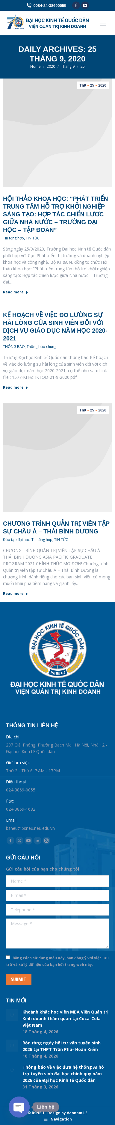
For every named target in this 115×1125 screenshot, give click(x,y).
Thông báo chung (41, 346)
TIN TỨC (33, 238)
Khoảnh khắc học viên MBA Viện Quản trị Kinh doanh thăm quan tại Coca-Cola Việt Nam (65, 1018)
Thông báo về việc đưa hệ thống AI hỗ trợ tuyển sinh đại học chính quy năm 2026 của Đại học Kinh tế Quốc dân (63, 1073)
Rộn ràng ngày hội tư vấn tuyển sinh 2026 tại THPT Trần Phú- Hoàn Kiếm (61, 1046)
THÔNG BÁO (14, 346)
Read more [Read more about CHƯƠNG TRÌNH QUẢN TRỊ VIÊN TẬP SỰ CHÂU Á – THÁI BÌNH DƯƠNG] (15, 593)
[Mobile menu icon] (103, 23)
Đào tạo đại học (16, 539)
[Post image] (12, 1015)
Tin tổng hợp (13, 238)
